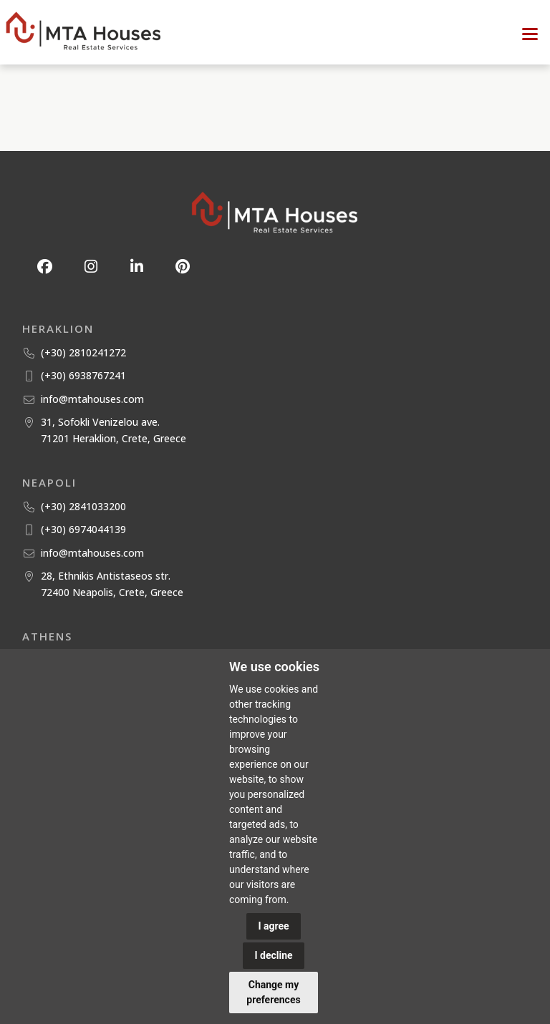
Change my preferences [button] (273, 992)
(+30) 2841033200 (83, 506)
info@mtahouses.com (92, 399)
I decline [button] (273, 955)
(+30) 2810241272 (83, 352)
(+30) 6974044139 (83, 529)
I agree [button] (273, 926)
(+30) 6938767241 (83, 375)
